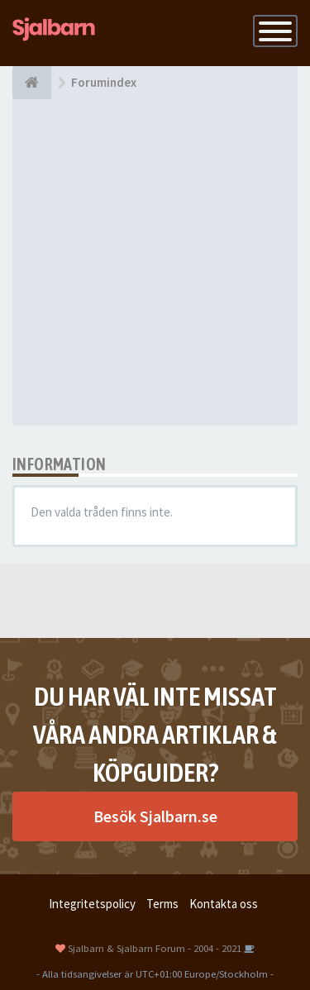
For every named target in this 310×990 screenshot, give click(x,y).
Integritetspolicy (92, 903)
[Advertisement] (155, 262)
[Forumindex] (31, 82)
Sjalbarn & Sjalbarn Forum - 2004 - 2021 (154, 947)
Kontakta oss (223, 903)
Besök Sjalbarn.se (155, 816)
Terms (162, 903)
